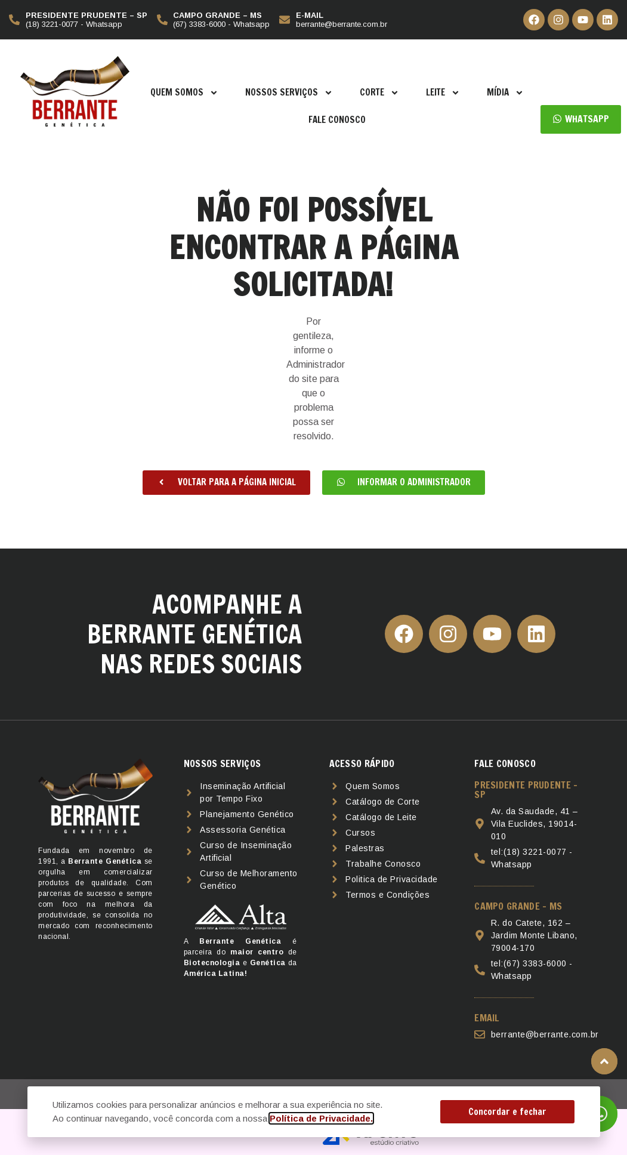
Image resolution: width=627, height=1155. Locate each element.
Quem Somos (184, 92)
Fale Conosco (337, 119)
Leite (443, 92)
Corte (379, 92)
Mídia (505, 92)
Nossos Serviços (289, 92)
